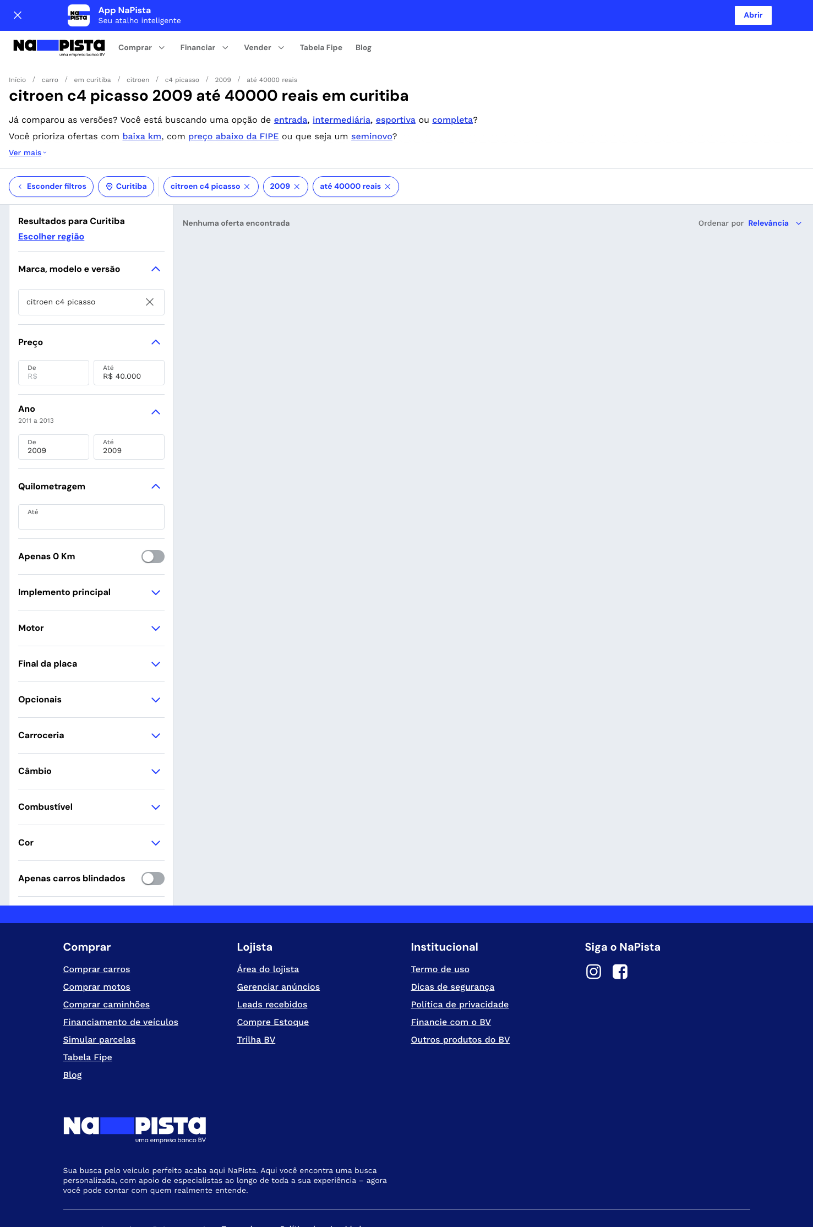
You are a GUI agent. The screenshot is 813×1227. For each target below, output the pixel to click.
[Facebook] (620, 929)
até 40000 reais (356, 143)
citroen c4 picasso (211, 143)
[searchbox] (91, 258)
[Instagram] (594, 929)
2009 (286, 143)
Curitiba (126, 143)
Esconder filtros (51, 143)
